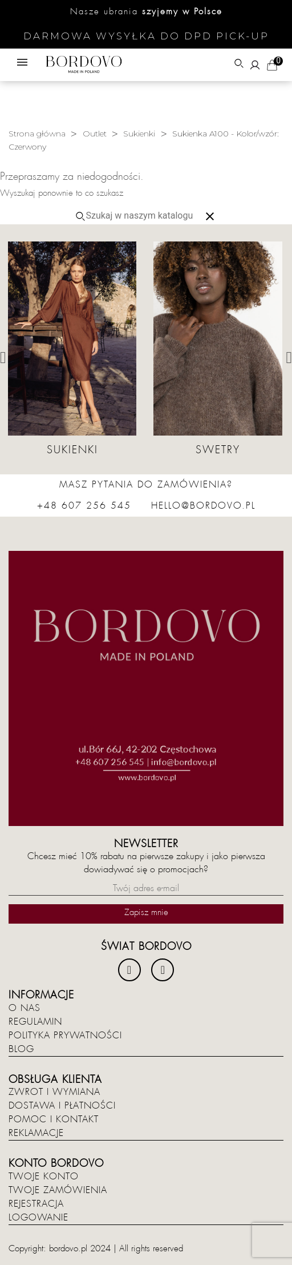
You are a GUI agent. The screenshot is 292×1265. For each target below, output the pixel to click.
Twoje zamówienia (58, 1190)
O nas (24, 1008)
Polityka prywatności (65, 1035)
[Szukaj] (144, 216)
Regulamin (35, 1022)
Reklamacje (36, 1133)
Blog (21, 1049)
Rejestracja (36, 1204)
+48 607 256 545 (84, 506)
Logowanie (38, 1217)
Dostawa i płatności (62, 1106)
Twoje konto (44, 1176)
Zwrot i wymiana (54, 1092)
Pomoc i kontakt (54, 1119)
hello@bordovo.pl (203, 506)
